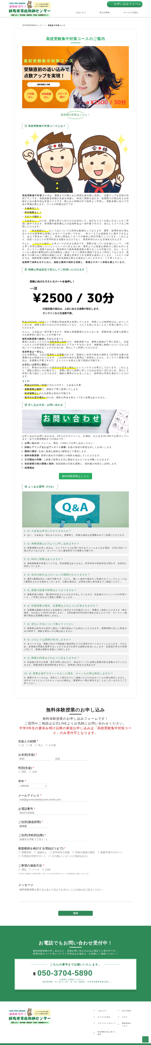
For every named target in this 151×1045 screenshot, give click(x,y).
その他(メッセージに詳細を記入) (69, 856)
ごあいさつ (88, 12)
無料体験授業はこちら (75, 476)
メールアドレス (29, 795)
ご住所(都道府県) (30, 822)
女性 (34, 771)
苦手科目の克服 (61, 852)
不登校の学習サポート (34, 856)
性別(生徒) (26, 767)
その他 (52, 745)
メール (35, 869)
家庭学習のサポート (111, 852)
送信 (75, 913)
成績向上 (42, 852)
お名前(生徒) (27, 754)
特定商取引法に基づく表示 (106, 1024)
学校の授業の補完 (85, 852)
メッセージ (25, 885)
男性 (24, 771)
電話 (24, 869)
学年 (22, 781)
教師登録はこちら (125, 1017)
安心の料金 (108, 12)
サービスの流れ (131, 12)
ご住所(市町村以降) (32, 835)
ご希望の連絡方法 (31, 865)
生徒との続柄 (28, 741)
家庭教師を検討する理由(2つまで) (41, 848)
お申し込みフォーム (127, 5)
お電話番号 (26, 808)
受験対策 (26, 852)
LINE (48, 869)
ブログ (123, 1013)
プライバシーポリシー (106, 1016)
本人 (40, 745)
